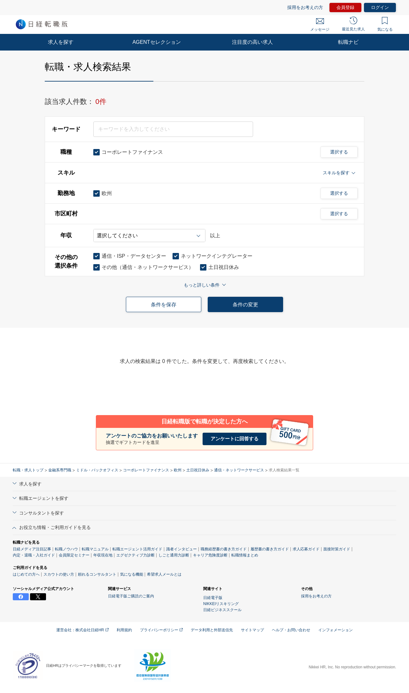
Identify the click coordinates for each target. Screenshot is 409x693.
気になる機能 (131, 574)
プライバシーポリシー (161, 630)
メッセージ (319, 25)
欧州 (177, 470)
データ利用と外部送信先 (212, 630)
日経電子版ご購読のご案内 (131, 596)
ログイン (380, 7)
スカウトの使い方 (58, 574)
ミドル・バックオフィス (97, 470)
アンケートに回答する (235, 438)
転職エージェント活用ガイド (137, 549)
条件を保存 (163, 304)
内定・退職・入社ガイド (34, 555)
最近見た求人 (353, 24)
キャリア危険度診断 (210, 555)
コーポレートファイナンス (146, 470)
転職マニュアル (95, 549)
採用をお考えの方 (305, 7)
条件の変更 (245, 304)
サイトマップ (252, 630)
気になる (385, 24)
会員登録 (345, 7)
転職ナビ (348, 42)
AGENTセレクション (156, 42)
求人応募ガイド (306, 549)
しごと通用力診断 (173, 555)
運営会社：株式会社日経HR (82, 630)
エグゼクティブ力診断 (135, 555)
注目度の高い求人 (252, 42)
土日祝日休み (197, 470)
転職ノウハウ (66, 549)
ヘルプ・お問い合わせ (291, 630)
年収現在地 (102, 555)
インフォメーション (335, 630)
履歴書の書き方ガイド (270, 549)
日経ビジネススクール (222, 610)
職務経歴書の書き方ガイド (224, 549)
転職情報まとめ (244, 555)
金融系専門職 (59, 470)
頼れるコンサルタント (97, 574)
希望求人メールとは (164, 574)
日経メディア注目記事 (32, 549)
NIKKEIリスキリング (221, 604)
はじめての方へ (26, 574)
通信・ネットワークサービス (239, 470)
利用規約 (124, 630)
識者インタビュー (181, 549)
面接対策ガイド (336, 549)
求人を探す (60, 42)
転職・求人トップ (28, 470)
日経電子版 (212, 597)
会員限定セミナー (74, 555)
